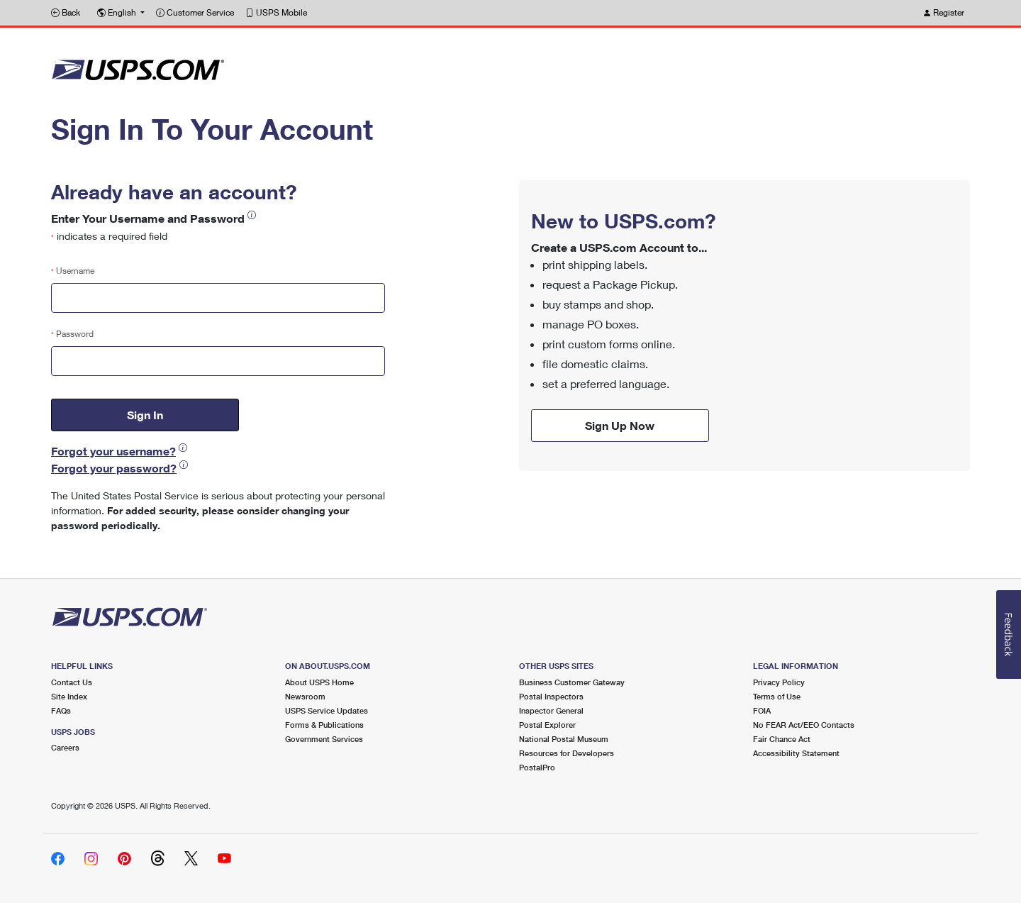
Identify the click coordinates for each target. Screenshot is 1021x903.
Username (72, 270)
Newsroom (305, 696)
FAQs (61, 710)
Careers (65, 747)
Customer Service (195, 12)
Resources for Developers (566, 753)
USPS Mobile (276, 12)
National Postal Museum (563, 738)
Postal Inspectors (551, 696)
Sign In (145, 414)
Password (72, 333)
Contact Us (71, 682)
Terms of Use (776, 696)
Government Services (324, 738)
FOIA (762, 710)
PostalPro (537, 767)
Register (943, 12)
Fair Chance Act (781, 738)
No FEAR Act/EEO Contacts (803, 724)
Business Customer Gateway (572, 682)
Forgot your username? (113, 451)
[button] (120, 13)
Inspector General (551, 710)
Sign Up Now (619, 425)
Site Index (69, 696)
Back (65, 12)
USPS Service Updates (326, 710)
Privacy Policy (779, 682)
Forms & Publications (324, 724)
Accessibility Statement (796, 753)
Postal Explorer (547, 724)
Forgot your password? (114, 468)
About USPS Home (319, 682)
